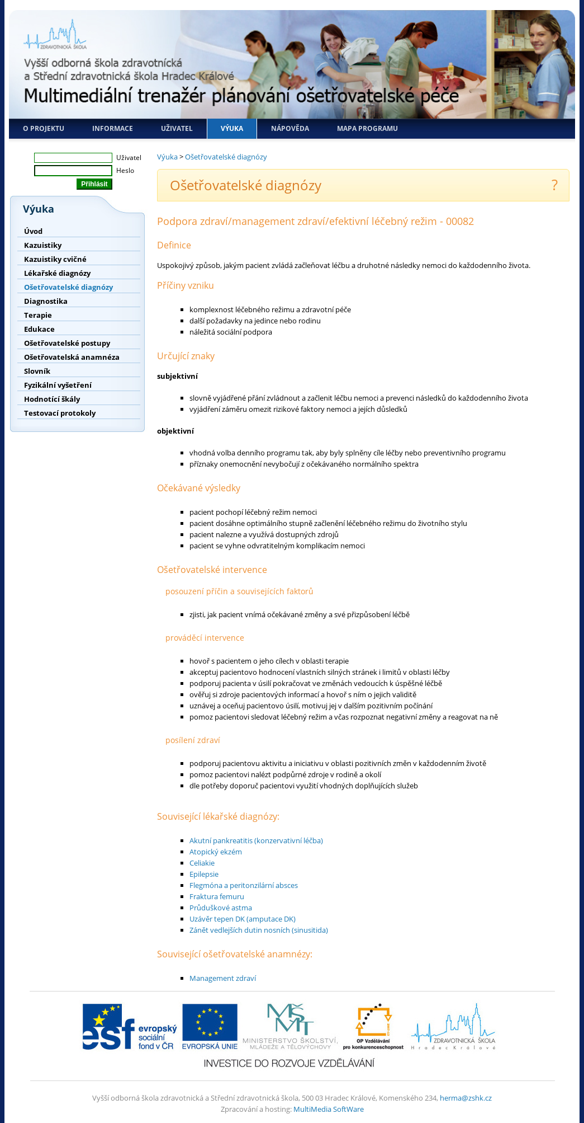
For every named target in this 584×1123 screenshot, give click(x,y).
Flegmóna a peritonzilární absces (243, 885)
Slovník (37, 371)
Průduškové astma (220, 908)
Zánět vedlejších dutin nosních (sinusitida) (258, 930)
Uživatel (177, 128)
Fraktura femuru (216, 896)
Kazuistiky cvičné (55, 259)
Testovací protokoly (60, 413)
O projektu (43, 128)
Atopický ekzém (215, 852)
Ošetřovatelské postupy (67, 343)
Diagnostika (46, 301)
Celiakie (202, 863)
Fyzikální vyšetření (58, 385)
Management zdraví (222, 978)
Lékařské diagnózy (57, 273)
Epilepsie (204, 874)
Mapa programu (367, 128)
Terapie (38, 315)
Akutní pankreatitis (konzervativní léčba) (256, 840)
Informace (112, 128)
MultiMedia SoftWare (328, 1109)
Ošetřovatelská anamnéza (72, 357)
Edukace (39, 329)
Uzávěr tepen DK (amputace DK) (242, 919)
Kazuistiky (42, 245)
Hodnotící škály (52, 399)
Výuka (232, 128)
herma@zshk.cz (466, 1098)
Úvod (33, 231)
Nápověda (290, 128)
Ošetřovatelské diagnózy (68, 287)
